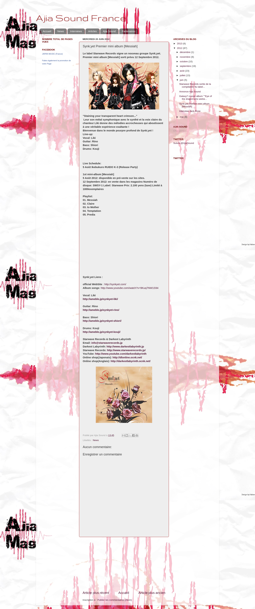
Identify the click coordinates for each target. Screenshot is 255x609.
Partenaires (128, 31)
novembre (185, 57)
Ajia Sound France (81, 18)
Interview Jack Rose (190, 111)
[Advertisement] (124, 564)
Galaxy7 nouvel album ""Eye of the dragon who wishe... (195, 97)
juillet (183, 75)
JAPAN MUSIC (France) (52, 54)
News (60, 31)
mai (182, 117)
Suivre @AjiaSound (183, 143)
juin (182, 80)
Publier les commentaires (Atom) (114, 600)
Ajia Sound (109, 31)
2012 (180, 48)
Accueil (47, 31)
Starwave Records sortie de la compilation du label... (195, 85)
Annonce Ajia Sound (190, 91)
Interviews (76, 31)
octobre (184, 61)
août (182, 70)
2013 (180, 43)
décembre (185, 52)
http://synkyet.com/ (115, 284)
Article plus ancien (151, 593)
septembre (186, 66)
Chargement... (180, 130)
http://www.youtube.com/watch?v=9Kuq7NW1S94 (129, 288)
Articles (92, 31)
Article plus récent (96, 593)
